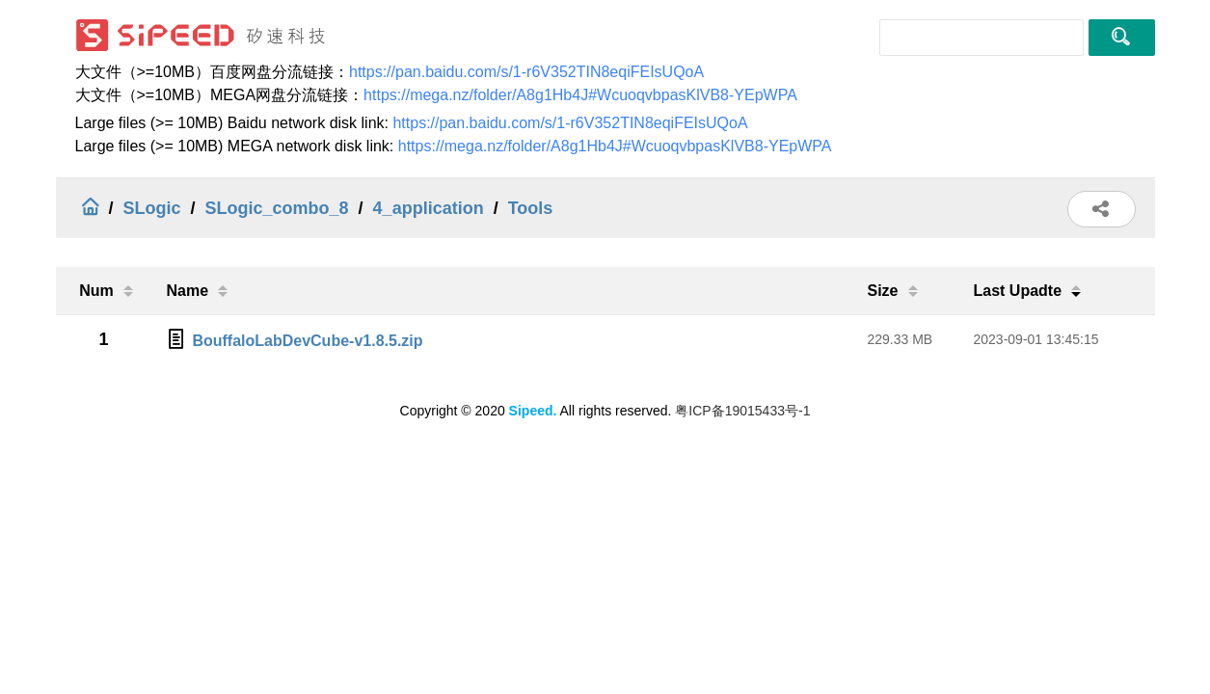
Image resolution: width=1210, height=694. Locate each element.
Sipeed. (533, 410)
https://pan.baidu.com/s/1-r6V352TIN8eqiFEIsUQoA (526, 72)
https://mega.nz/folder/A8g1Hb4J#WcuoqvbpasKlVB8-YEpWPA (580, 95)
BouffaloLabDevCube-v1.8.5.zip (307, 341)
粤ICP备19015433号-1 (742, 410)
